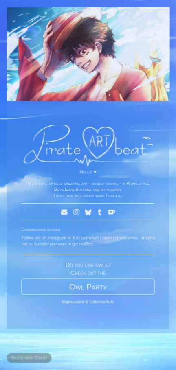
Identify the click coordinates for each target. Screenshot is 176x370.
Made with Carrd (29, 357)
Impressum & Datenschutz (88, 300)
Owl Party (88, 286)
